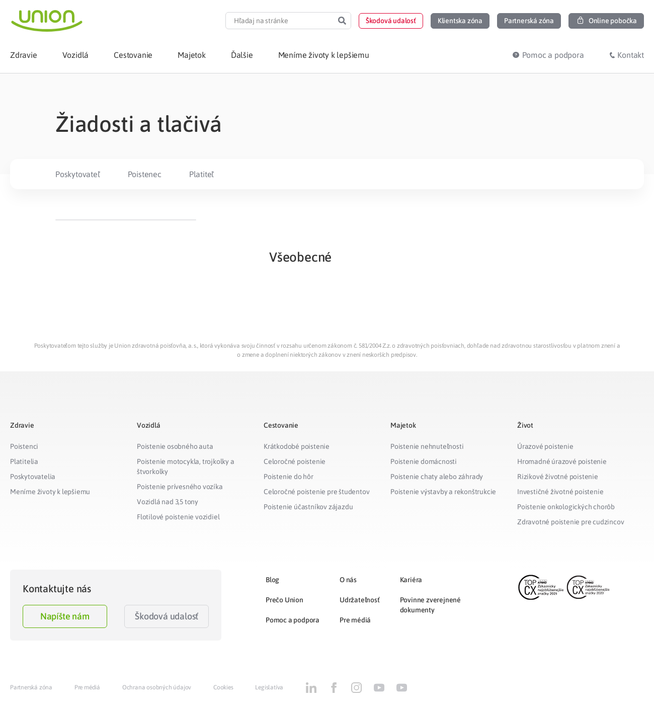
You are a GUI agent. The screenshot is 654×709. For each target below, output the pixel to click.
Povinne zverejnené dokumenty (430, 605)
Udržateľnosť (360, 600)
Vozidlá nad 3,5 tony (167, 502)
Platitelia (24, 461)
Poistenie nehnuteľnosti (426, 446)
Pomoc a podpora (292, 620)
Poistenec (144, 174)
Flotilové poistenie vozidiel (178, 517)
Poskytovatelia (32, 476)
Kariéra (411, 580)
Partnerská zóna (31, 687)
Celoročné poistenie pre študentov (316, 492)
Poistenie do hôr (288, 476)
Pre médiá (355, 620)
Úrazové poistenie (545, 446)
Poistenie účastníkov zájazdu (308, 507)
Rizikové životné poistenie (557, 476)
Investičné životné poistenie (560, 492)
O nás (348, 580)
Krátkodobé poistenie (297, 446)
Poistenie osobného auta (175, 446)
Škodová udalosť (166, 616)
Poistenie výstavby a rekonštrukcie (443, 492)
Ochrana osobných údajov (156, 687)
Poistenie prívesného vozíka (180, 487)
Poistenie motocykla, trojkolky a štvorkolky (185, 466)
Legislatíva (269, 687)
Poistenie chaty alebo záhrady (436, 476)
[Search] (342, 21)
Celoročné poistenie (294, 461)
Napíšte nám (65, 616)
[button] (391, 21)
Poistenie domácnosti (423, 461)
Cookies (223, 687)
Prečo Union (284, 600)
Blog (272, 580)
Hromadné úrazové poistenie (562, 461)
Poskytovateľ (77, 174)
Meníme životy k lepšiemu (50, 492)
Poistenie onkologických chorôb (566, 507)
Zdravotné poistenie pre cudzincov (570, 522)
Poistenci (24, 446)
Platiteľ (201, 174)
